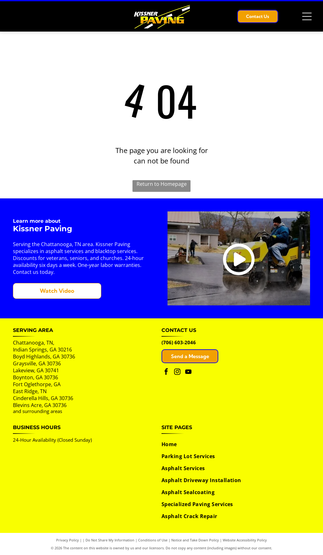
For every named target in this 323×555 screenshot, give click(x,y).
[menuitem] (233, 444)
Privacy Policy (67, 540)
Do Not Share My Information (109, 540)
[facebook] (166, 372)
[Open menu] (307, 16)
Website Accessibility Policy (245, 540)
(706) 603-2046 (179, 342)
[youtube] (188, 372)
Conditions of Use (152, 540)
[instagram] (177, 372)
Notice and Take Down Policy (195, 540)
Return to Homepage (162, 183)
